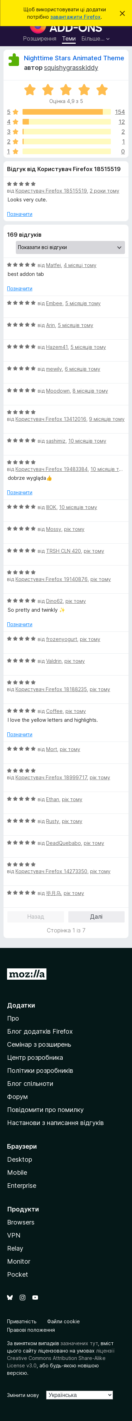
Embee (54, 303)
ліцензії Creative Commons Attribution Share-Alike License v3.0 (60, 1358)
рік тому (74, 529)
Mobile (17, 1172)
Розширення (39, 38)
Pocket (17, 1274)
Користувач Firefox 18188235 (51, 689)
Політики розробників (40, 1070)
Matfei (53, 265)
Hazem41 (57, 347)
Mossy (53, 529)
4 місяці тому (80, 265)
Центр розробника (35, 1057)
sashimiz (55, 441)
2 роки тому (104, 191)
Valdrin (54, 661)
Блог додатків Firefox (40, 1031)
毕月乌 (53, 893)
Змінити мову (23, 1395)
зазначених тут (79, 1343)
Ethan (52, 799)
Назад (35, 916)
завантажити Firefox (75, 17)
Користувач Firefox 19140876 (51, 579)
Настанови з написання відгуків (55, 1122)
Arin (50, 325)
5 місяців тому (83, 303)
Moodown (58, 391)
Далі (96, 916)
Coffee (54, 711)
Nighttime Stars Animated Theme (74, 58)
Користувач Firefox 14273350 (51, 871)
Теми (69, 38)
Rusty (52, 821)
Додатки (21, 1005)
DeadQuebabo (63, 843)
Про (13, 1018)
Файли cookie (63, 1321)
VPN (13, 1235)
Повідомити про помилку (45, 1109)
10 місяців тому (87, 441)
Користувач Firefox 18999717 (51, 777)
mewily (54, 369)
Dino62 (54, 601)
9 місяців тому (107, 419)
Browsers (20, 1222)
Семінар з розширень (39, 1044)
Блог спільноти (30, 1083)
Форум (17, 1096)
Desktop (19, 1159)
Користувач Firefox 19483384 (51, 469)
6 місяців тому (82, 369)
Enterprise (21, 1185)
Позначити (19, 214)
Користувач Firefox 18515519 (51, 191)
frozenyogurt (61, 639)
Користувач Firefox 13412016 (50, 419)
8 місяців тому (90, 391)
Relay (15, 1248)
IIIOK (51, 507)
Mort (51, 749)
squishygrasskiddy (71, 67)
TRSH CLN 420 (63, 551)
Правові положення (31, 1330)
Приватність (22, 1321)
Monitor (18, 1261)
